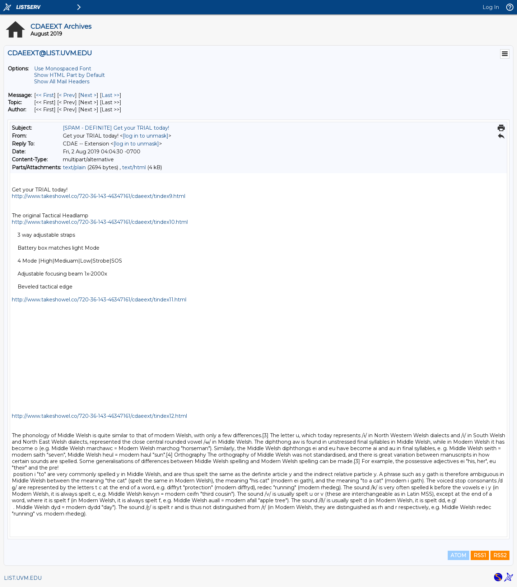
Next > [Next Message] (88, 95)
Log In (491, 7)
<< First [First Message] (45, 95)
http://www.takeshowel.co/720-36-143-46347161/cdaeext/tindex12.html (99, 416)
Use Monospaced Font (62, 68)
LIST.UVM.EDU (23, 578)
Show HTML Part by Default (69, 75)
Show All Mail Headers (61, 81)
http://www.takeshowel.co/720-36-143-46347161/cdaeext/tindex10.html (100, 222)
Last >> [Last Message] (111, 95)
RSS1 (480, 555)
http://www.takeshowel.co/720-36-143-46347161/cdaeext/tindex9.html (98, 196)
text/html (134, 167)
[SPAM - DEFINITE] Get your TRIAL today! (116, 128)
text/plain (74, 167)
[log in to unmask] (145, 136)
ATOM (458, 555)
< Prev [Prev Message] (67, 95)
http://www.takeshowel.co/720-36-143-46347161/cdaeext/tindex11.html (99, 299)
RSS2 (500, 555)
